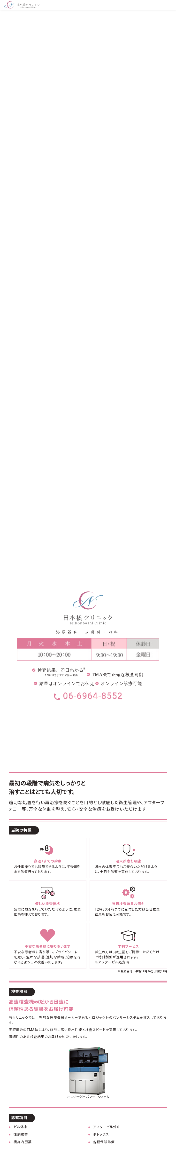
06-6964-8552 (88, 696)
